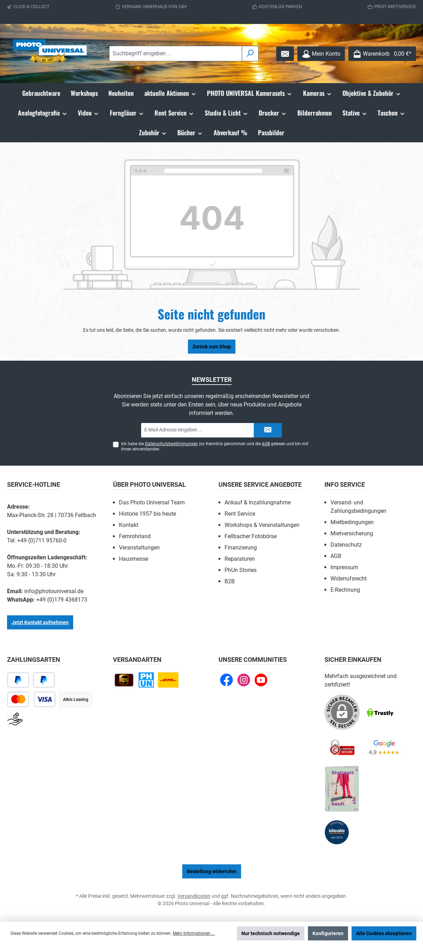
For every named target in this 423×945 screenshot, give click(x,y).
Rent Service (240, 513)
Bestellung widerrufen (211, 871)
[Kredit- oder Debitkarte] (31, 699)
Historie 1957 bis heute (147, 513)
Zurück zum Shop (211, 346)
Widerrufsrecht (348, 578)
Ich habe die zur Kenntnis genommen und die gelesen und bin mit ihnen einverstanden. (214, 446)
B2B (230, 581)
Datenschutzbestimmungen (171, 443)
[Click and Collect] (146, 680)
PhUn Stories (241, 570)
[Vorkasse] (15, 719)
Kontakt (128, 525)
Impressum (344, 567)
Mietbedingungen (352, 522)
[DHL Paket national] (168, 680)
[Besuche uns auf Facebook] (226, 680)
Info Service (344, 484)
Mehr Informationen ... (194, 933)
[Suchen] (250, 53)
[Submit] (268, 430)
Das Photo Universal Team (152, 502)
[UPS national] (124, 680)
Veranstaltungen (139, 547)
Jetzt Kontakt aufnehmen (40, 622)
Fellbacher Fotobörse (251, 536)
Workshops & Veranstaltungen (262, 525)
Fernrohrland (135, 536)
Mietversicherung (351, 533)
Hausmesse (133, 558)
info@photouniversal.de (53, 591)
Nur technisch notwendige (270, 933)
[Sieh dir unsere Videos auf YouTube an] (261, 680)
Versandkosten (193, 896)
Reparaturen (240, 558)
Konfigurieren (327, 933)
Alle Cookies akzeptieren (384, 933)
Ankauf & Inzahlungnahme (258, 502)
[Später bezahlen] (44, 680)
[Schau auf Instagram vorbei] (244, 680)
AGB (266, 443)
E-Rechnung (345, 589)
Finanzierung (241, 547)
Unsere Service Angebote (260, 484)
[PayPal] (18, 680)
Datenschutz (346, 544)
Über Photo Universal (149, 484)
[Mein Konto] (321, 53)
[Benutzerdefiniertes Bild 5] (342, 789)
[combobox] (175, 53)
